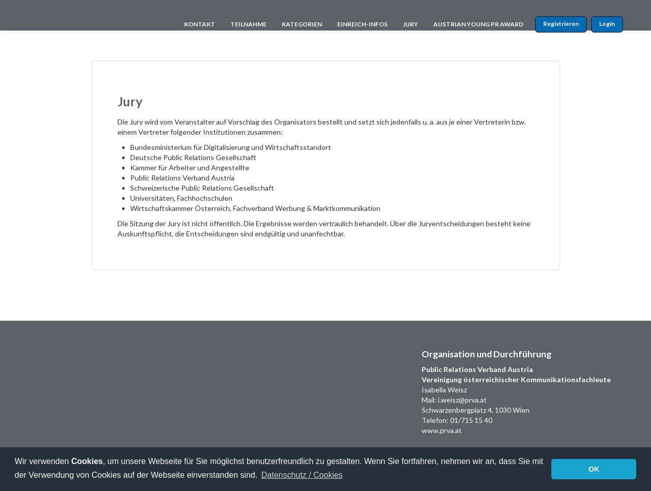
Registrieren (561, 23)
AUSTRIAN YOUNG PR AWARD (478, 24)
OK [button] (594, 469)
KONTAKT (199, 24)
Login (607, 23)
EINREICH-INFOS (362, 24)
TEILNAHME (248, 24)
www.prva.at (442, 430)
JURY (410, 24)
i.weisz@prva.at (462, 399)
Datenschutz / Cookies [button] (302, 475)
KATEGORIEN (302, 24)
